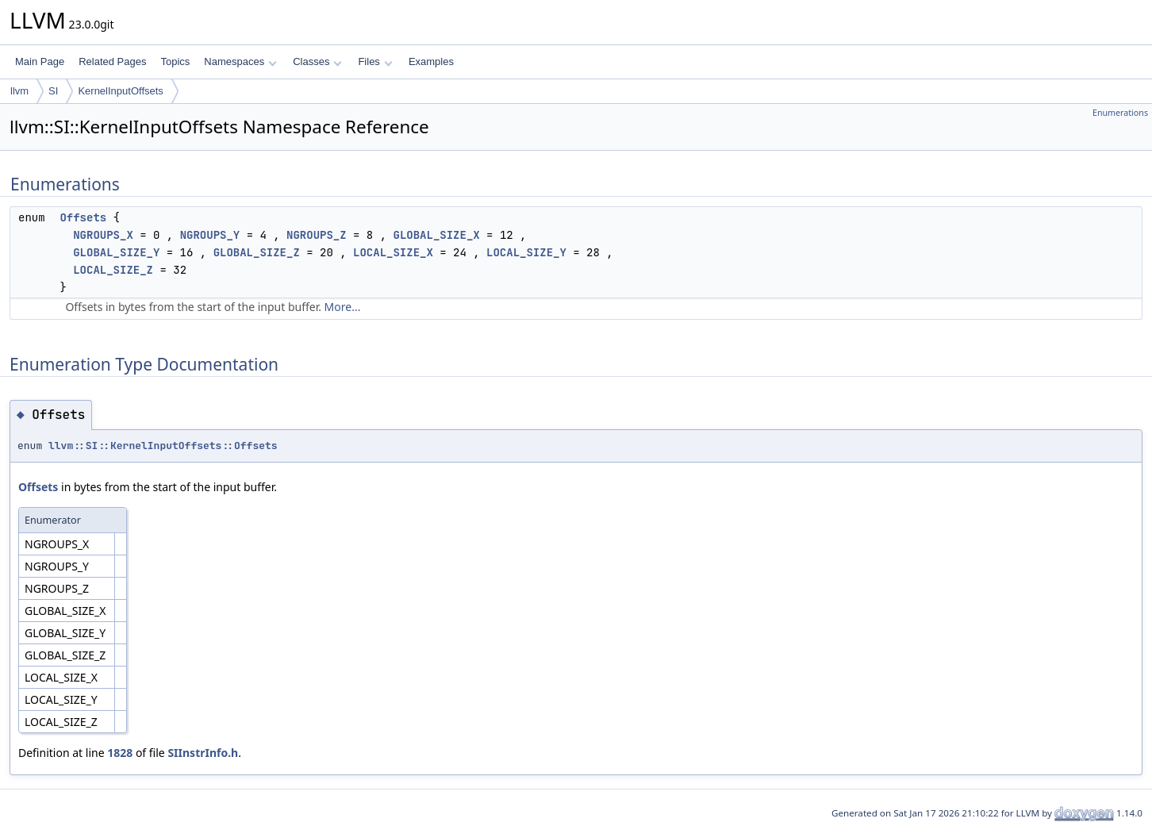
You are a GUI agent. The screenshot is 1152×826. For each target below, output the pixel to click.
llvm (19, 91)
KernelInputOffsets (120, 91)
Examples (431, 61)
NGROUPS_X (103, 235)
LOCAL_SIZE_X (393, 252)
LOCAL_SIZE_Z (113, 270)
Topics (175, 61)
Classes (317, 61)
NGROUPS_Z (316, 235)
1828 (119, 752)
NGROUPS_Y (210, 235)
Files (375, 61)
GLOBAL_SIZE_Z (256, 252)
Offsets (83, 217)
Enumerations (1120, 112)
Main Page (39, 61)
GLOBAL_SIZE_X (436, 235)
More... (342, 306)
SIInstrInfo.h (202, 752)
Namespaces (240, 61)
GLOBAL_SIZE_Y (116, 252)
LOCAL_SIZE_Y (526, 252)
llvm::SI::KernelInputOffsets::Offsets (163, 445)
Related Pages (112, 61)
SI (53, 91)
